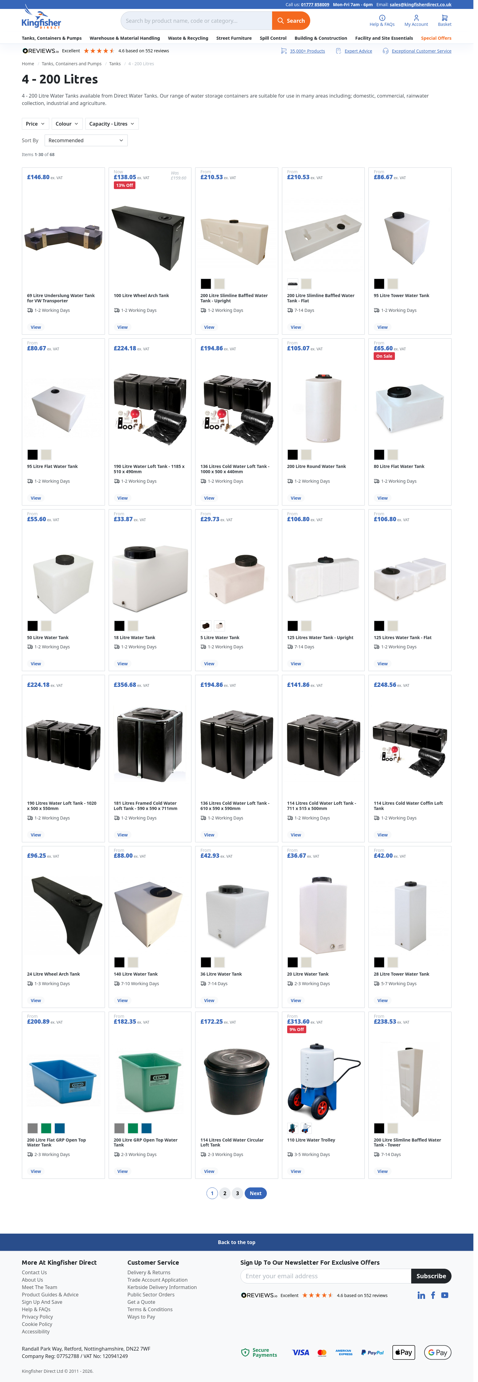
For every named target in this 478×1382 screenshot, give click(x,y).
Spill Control (273, 38)
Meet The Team (39, 1287)
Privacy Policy (37, 1316)
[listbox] (236, 284)
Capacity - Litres (108, 123)
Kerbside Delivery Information (162, 1287)
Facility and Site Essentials (384, 38)
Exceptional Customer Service (417, 50)
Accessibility (36, 1331)
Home (28, 63)
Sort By (30, 140)
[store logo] (41, 16)
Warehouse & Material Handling (125, 38)
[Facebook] (433, 1294)
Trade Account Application (157, 1279)
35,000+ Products (302, 50)
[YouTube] (444, 1294)
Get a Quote (141, 1302)
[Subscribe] (431, 1276)
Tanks (115, 63)
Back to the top (236, 1242)
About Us (32, 1279)
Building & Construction (321, 38)
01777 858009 (315, 4)
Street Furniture (234, 38)
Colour (64, 123)
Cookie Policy (37, 1324)
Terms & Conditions (150, 1309)
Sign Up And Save (42, 1302)
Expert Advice (353, 50)
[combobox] (196, 20)
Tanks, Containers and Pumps (72, 63)
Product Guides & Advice (50, 1294)
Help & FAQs (36, 1309)
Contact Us (34, 1272)
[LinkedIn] (422, 1294)
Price (32, 123)
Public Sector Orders (151, 1294)
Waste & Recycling (188, 38)
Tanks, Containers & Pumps (52, 38)
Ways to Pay (141, 1316)
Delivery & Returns (149, 1272)
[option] (205, 283)
